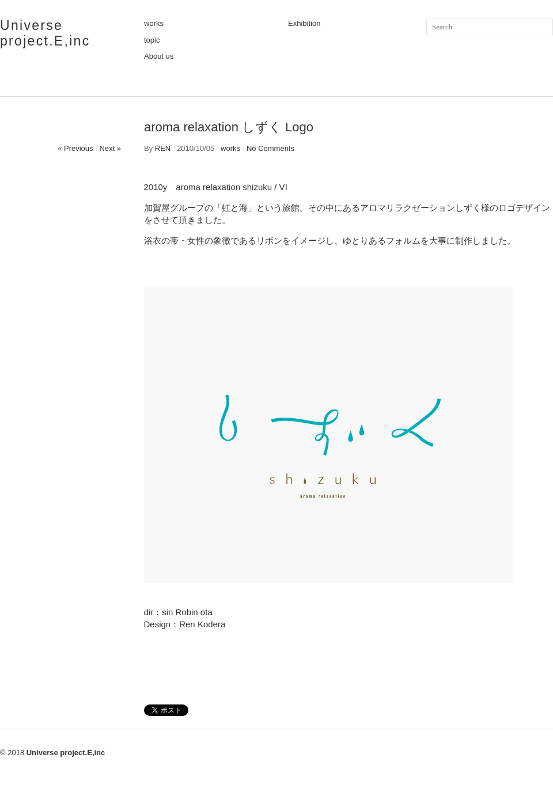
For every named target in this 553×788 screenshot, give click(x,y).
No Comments (270, 148)
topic (152, 40)
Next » (110, 148)
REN (163, 148)
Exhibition (304, 23)
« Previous (75, 148)
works (154, 23)
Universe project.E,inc (45, 33)
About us (158, 56)
